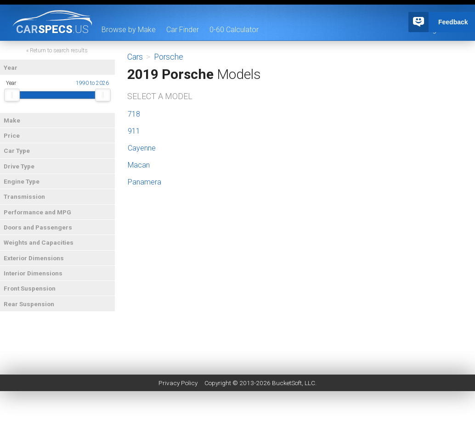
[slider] (12, 95)
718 (134, 114)
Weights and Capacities (39, 242)
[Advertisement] (237, 416)
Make (12, 120)
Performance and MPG (37, 212)
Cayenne (142, 148)
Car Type (17, 150)
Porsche (168, 57)
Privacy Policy (178, 383)
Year (10, 67)
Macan (139, 165)
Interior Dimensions (33, 273)
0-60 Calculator (234, 29)
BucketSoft (287, 383)
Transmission (24, 196)
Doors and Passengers (38, 227)
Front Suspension (30, 288)
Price (12, 135)
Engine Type (22, 181)
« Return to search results (57, 50)
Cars (135, 57)
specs (52, 29)
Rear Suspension (29, 304)
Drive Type (19, 166)
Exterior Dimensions (34, 258)
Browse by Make (129, 29)
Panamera (144, 182)
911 (134, 131)
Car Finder (182, 29)
